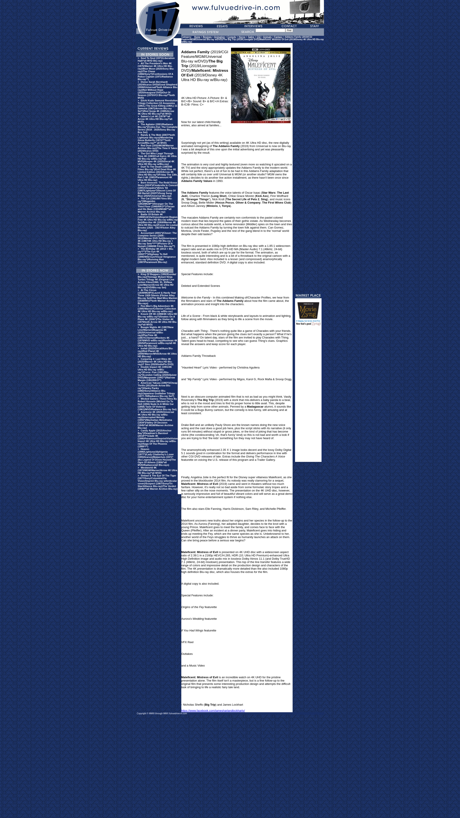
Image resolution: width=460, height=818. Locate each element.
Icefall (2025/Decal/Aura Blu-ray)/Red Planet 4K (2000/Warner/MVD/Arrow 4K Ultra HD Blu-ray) (157, 352)
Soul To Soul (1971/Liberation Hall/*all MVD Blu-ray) (156, 59)
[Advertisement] (308, 395)
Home (197, 37)
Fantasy (278, 37)
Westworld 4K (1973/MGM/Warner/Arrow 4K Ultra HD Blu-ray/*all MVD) (157, 470)
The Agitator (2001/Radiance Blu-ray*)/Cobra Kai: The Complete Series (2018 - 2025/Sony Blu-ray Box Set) (158, 128)
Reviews (207, 37)
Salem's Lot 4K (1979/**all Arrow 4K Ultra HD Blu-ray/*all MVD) (155, 119)
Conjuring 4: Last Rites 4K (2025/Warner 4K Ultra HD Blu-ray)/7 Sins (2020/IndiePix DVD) (156, 362)
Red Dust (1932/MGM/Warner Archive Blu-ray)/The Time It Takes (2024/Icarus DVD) (157, 148)
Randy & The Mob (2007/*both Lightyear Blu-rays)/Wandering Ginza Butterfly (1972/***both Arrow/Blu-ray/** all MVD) (156, 139)
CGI (259, 37)
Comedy (231, 37)
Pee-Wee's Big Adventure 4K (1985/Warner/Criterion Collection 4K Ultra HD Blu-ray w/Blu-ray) (157, 309)
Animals (267, 37)
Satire (251, 37)
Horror (242, 37)
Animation (219, 37)
